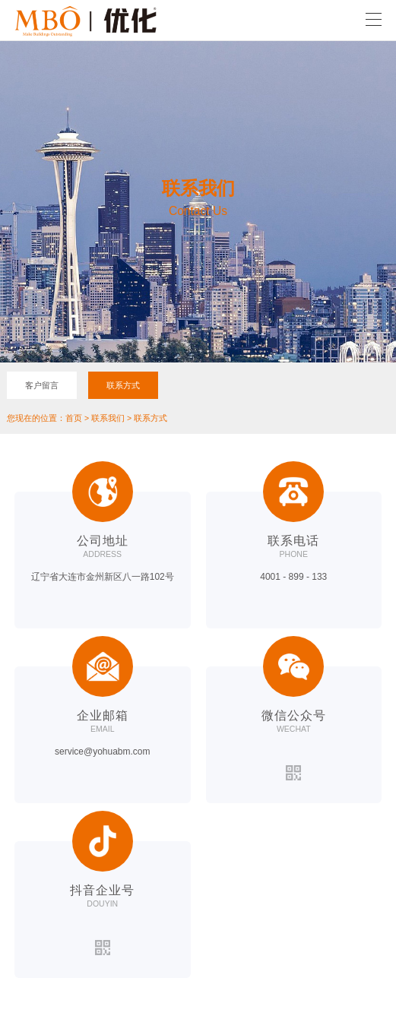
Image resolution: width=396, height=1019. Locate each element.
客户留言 (42, 385)
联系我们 (108, 417)
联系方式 (123, 385)
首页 (73, 417)
